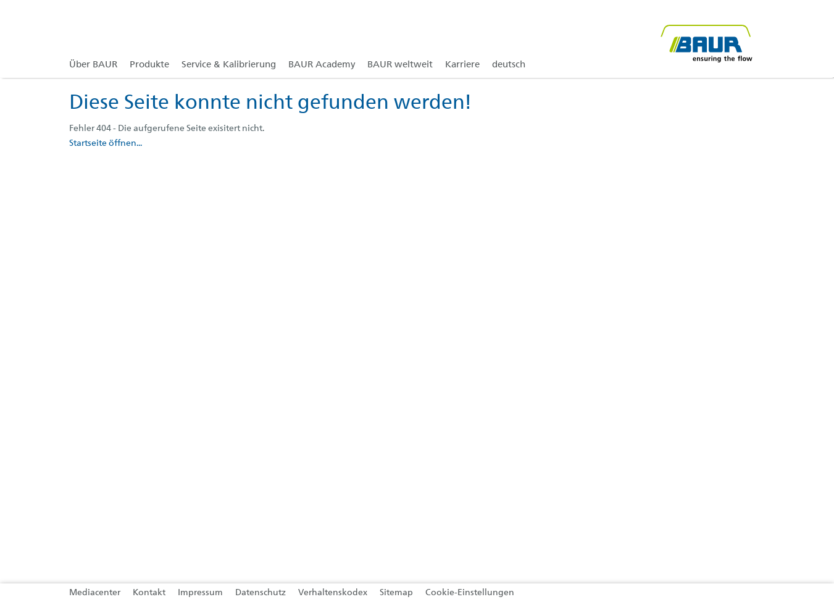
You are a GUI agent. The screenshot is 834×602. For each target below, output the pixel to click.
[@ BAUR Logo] (706, 38)
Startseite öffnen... (105, 143)
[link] (149, 38)
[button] (813, 61)
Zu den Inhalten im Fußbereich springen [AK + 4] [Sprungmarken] (0, 0)
